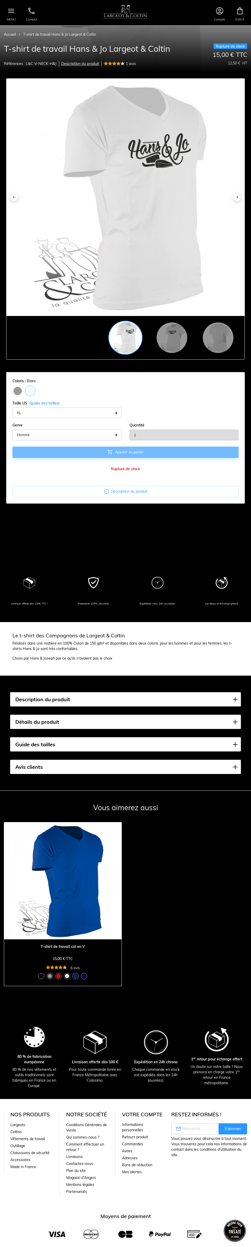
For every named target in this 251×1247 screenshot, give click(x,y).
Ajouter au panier (125, 452)
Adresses (130, 1158)
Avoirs (127, 1151)
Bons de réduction (137, 1165)
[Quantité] (184, 435)
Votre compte (142, 1114)
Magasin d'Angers (81, 1177)
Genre (17, 425)
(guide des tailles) (44, 403)
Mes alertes (132, 1172)
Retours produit (135, 1137)
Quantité (137, 425)
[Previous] (14, 197)
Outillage (17, 1145)
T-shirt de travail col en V (63, 947)
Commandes (132, 1144)
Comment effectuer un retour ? (85, 1147)
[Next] (237, 197)
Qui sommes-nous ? (82, 1137)
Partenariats (76, 1191)
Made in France (23, 1166)
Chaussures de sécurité (30, 1152)
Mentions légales (80, 1184)
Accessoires (20, 1159)
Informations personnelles (132, 1127)
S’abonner (233, 1128)
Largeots (17, 1125)
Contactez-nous (79, 1163)
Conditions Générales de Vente (86, 1128)
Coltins (16, 1132)
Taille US (36, 403)
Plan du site (76, 1170)
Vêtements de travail (27, 1139)
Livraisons (74, 1156)
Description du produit (80, 63)
